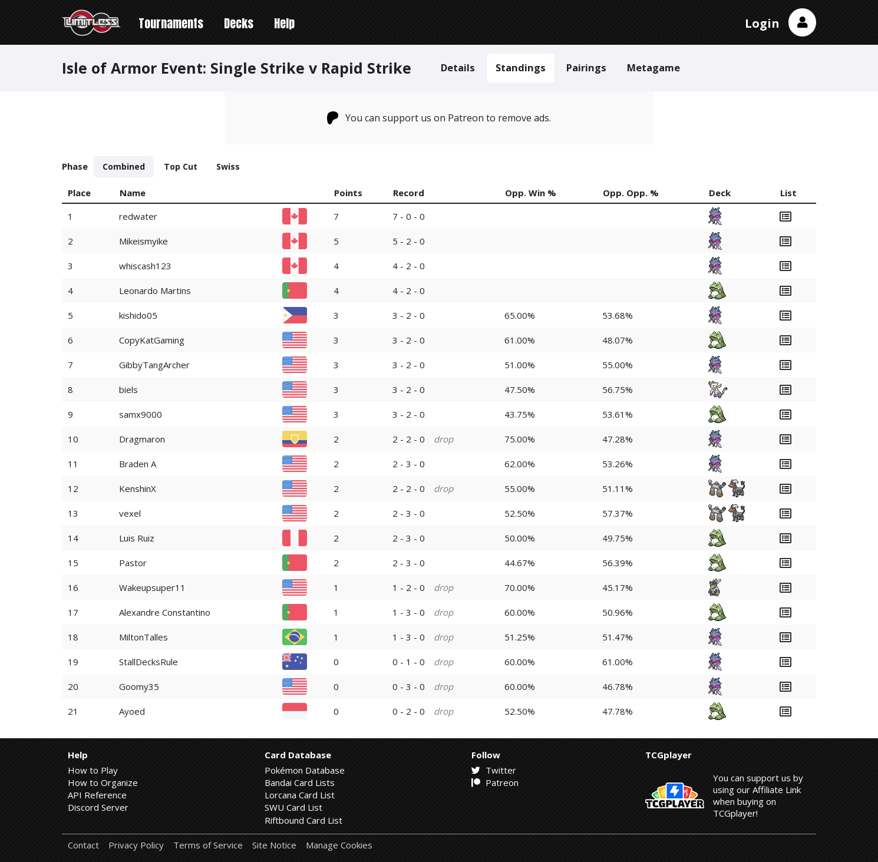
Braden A (137, 464)
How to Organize (103, 782)
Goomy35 (139, 686)
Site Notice (274, 845)
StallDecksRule (148, 662)
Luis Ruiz (136, 538)
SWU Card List (293, 807)
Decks (238, 23)
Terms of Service (208, 845)
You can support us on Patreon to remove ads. (439, 117)
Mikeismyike (143, 241)
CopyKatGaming (151, 340)
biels (128, 389)
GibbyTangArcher (154, 365)
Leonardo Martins (155, 290)
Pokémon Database (305, 770)
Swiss (228, 166)
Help (284, 23)
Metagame (653, 67)
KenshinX (137, 488)
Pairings (586, 67)
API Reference (97, 795)
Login (762, 23)
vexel (130, 513)
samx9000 (140, 414)
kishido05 (138, 315)
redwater (138, 216)
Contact (83, 845)
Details (458, 67)
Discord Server (98, 807)
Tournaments (170, 23)
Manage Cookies (339, 845)
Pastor (133, 563)
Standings (521, 67)
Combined (124, 166)
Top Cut (180, 166)
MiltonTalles (143, 637)
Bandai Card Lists (300, 782)
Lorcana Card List (300, 795)
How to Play (93, 770)
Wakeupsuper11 (152, 587)
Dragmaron (142, 439)
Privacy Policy (136, 845)
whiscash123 (145, 266)
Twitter (493, 770)
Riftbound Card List (303, 820)
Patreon (495, 782)
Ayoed (132, 711)
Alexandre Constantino (164, 612)
